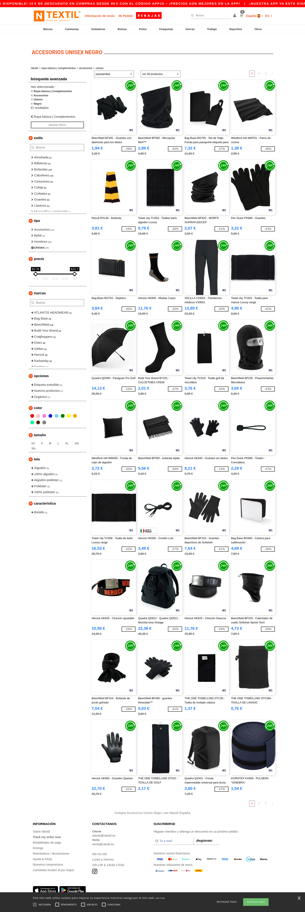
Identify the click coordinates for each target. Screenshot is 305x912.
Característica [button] (45, 496)
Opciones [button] (41, 368)
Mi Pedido (126, 16)
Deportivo (235, 29)
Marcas (48, 29)
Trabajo (212, 29)
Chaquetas (166, 29)
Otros (258, 29)
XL (66, 436)
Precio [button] (39, 251)
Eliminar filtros (57, 117)
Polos (143, 29)
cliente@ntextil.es (103, 828)
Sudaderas (98, 29)
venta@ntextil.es (103, 837)
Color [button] (38, 401)
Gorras (190, 29)
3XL (33, 441)
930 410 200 (100, 846)
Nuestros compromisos (48, 857)
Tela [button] (37, 452)
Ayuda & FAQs (42, 851)
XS (33, 436)
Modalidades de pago (47, 835)
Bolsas (122, 29)
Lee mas (160, 898)
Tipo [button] (37, 213)
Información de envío (100, 16)
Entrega (38, 840)
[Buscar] (209, 15)
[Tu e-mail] (173, 833)
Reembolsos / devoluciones (51, 846)
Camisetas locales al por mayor (53, 862)
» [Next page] (272, 66)
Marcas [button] (40, 286)
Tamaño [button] (40, 428)
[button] (235, 16)
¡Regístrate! (204, 833)
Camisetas (72, 29)
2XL (77, 436)
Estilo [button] (38, 130)
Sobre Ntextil (41, 824)
